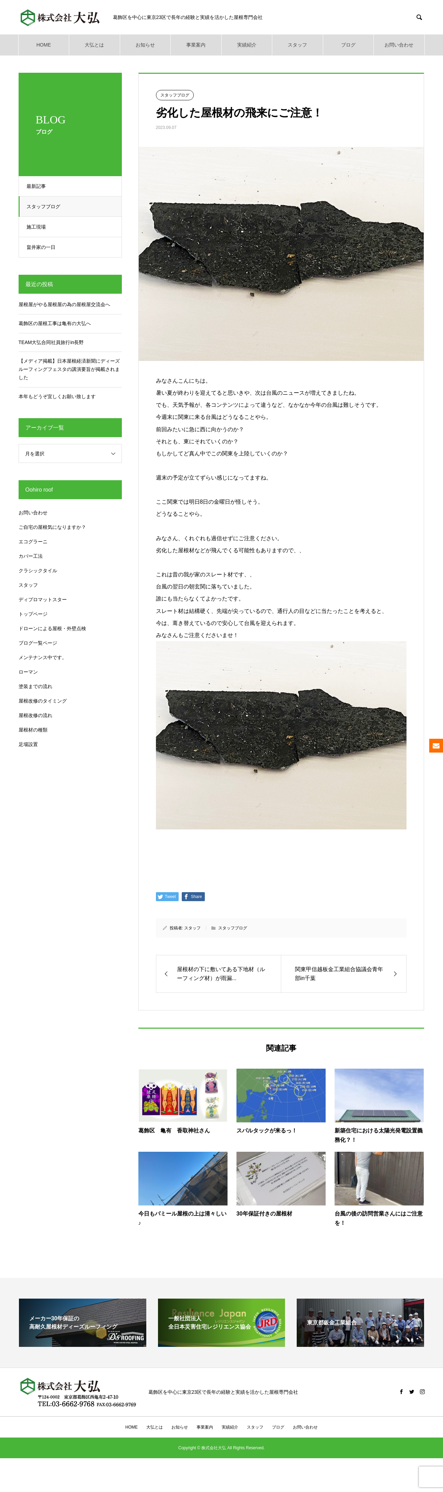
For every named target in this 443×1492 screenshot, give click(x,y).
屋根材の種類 (33, 730)
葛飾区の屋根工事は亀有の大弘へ (55, 323)
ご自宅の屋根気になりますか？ (52, 527)
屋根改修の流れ (35, 715)
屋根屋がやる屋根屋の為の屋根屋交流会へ (64, 304)
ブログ (348, 45)
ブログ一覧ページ (38, 643)
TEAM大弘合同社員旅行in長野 (51, 342)
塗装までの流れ (35, 686)
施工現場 (39, 227)
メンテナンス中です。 (43, 657)
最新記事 (39, 186)
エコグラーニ (33, 541)
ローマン (28, 672)
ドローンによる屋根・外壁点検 (52, 628)
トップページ (33, 614)
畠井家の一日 (43, 247)
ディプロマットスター (43, 599)
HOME (43, 45)
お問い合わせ (398, 45)
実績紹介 (246, 45)
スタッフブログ (46, 206)
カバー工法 (31, 556)
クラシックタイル (38, 570)
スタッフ (297, 45)
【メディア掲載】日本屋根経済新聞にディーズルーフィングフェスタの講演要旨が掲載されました (69, 369)
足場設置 (28, 744)
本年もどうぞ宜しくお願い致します (57, 396)
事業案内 (195, 45)
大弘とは (94, 45)
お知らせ (145, 45)
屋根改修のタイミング (43, 701)
